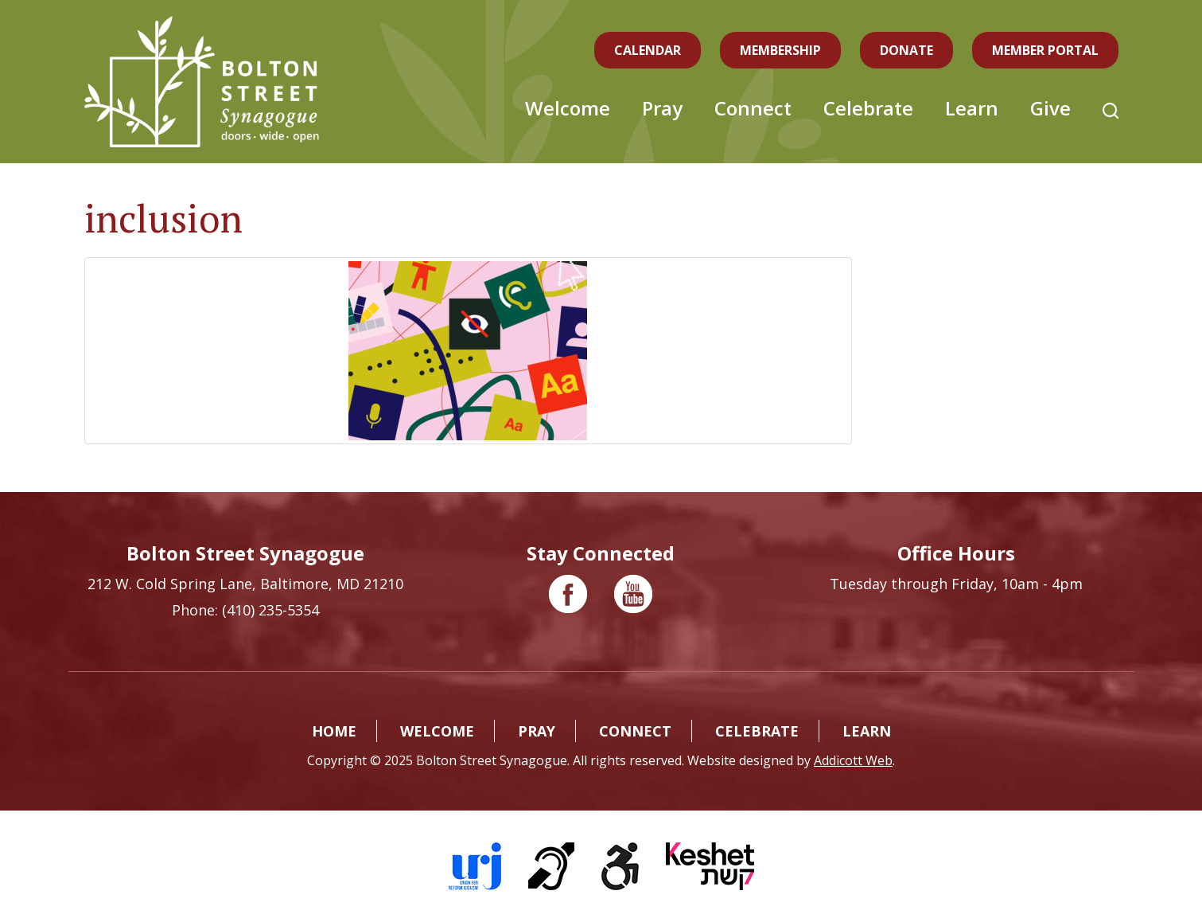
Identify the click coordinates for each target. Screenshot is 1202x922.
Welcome (567, 108)
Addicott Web (853, 760)
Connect (753, 108)
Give (1050, 108)
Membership (780, 50)
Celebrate (868, 108)
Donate (906, 50)
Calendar (647, 50)
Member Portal (1045, 50)
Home (334, 730)
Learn (971, 108)
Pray (662, 108)
